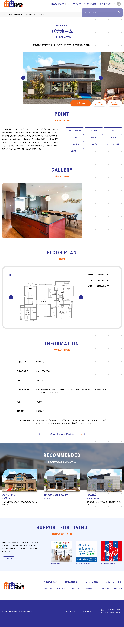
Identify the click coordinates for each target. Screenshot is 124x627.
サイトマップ (118, 589)
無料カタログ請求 (99, 103)
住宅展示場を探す (57, 6)
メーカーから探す (90, 6)
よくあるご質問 (76, 589)
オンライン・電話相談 (114, 103)
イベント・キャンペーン (107, 6)
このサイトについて (71, 611)
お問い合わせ (105, 589)
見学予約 (81, 103)
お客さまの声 (48, 589)
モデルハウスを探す (74, 6)
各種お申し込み (91, 589)
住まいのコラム (62, 589)
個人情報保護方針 (88, 611)
